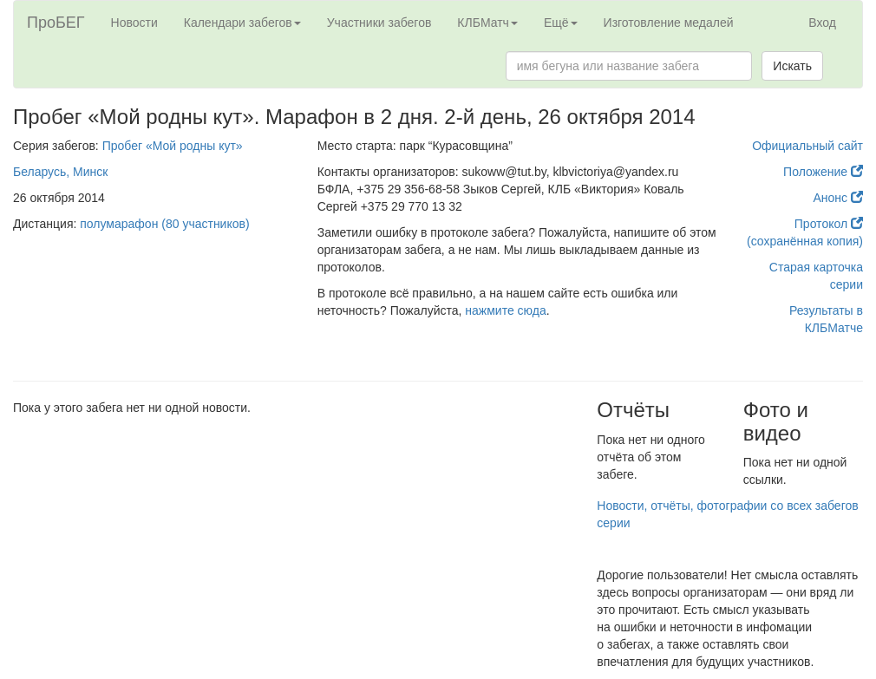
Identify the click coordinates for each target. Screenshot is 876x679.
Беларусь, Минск (60, 172)
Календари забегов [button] (242, 22)
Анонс (838, 198)
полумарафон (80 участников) (164, 224)
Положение (823, 172)
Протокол (828, 224)
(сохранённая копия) (805, 241)
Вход (822, 22)
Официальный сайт (807, 146)
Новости (134, 22)
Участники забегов (379, 22)
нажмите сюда (505, 310)
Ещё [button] (561, 22)
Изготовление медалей (669, 22)
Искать (792, 66)
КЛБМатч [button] (487, 22)
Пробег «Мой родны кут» (172, 146)
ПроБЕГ (56, 22)
